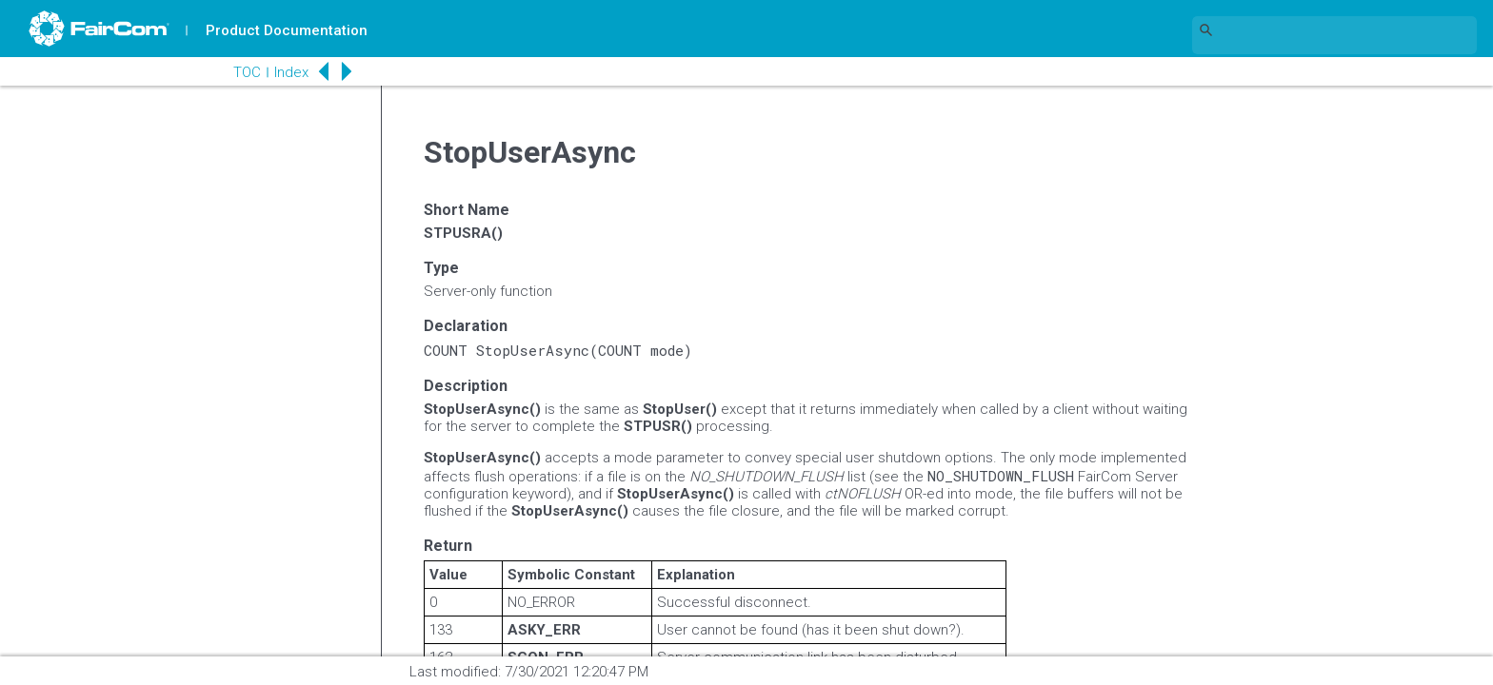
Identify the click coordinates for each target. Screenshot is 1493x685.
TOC (247, 72)
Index (291, 72)
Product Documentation (287, 30)
